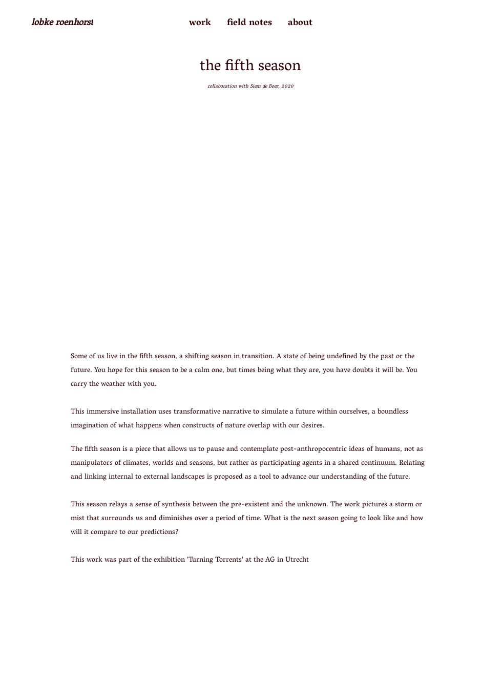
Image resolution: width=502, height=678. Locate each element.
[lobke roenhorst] (62, 23)
